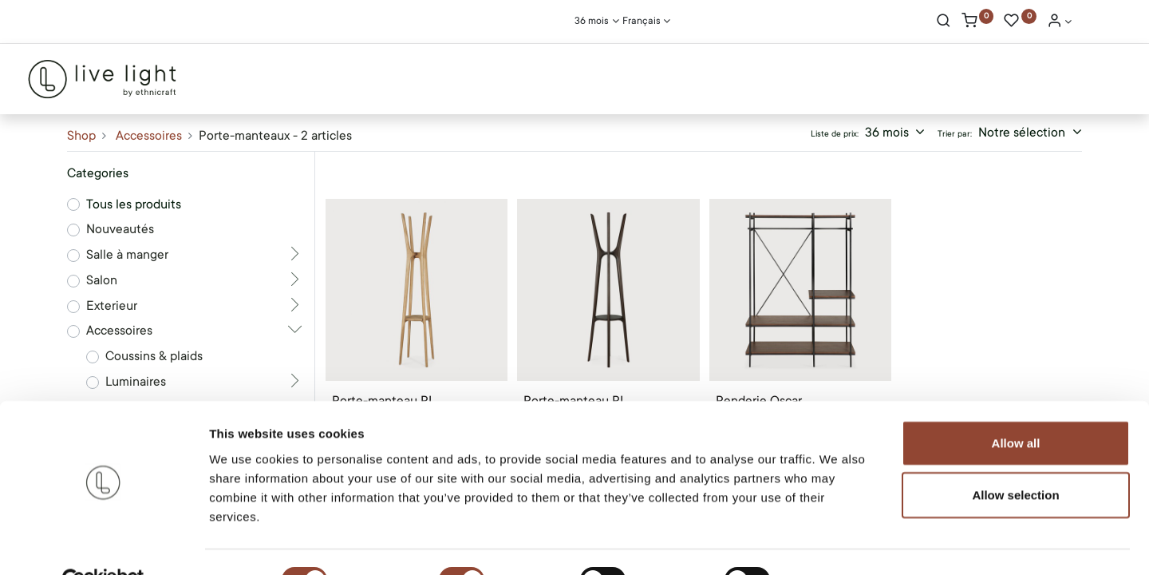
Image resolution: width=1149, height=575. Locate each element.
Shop (81, 136)
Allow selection (1015, 458)
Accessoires (149, 136)
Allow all (1016, 405)
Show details (837, 543)
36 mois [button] (888, 133)
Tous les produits (133, 204)
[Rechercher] (943, 22)
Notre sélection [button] (1023, 133)
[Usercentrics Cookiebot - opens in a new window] (103, 544)
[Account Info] (1059, 22)
